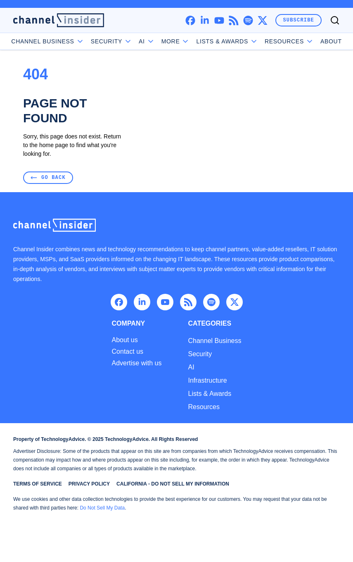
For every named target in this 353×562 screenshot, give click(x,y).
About (331, 41)
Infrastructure (207, 380)
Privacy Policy (89, 484)
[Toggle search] (335, 20)
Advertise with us (137, 363)
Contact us (127, 351)
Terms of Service (37, 484)
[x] (262, 20)
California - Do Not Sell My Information (172, 484)
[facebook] (190, 20)
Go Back (48, 177)
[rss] (233, 20)
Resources (203, 406)
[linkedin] (204, 20)
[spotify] (248, 20)
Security (111, 41)
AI (147, 41)
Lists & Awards (209, 393)
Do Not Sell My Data (102, 508)
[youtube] (219, 20)
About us (125, 340)
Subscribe (298, 20)
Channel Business (47, 41)
